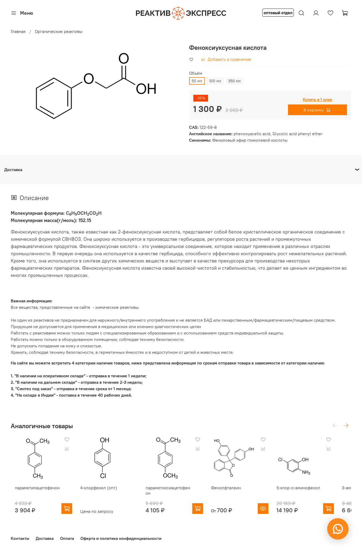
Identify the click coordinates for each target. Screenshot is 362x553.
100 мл (215, 80)
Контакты (20, 537)
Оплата (67, 537)
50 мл (197, 80)
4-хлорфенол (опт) (98, 492)
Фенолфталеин (235, 492)
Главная (18, 31)
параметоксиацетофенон (175, 492)
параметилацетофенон (33, 492)
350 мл (234, 80)
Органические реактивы (58, 31)
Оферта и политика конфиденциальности (120, 537)
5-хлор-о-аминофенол (311, 492)
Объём (195, 73)
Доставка (45, 537)
